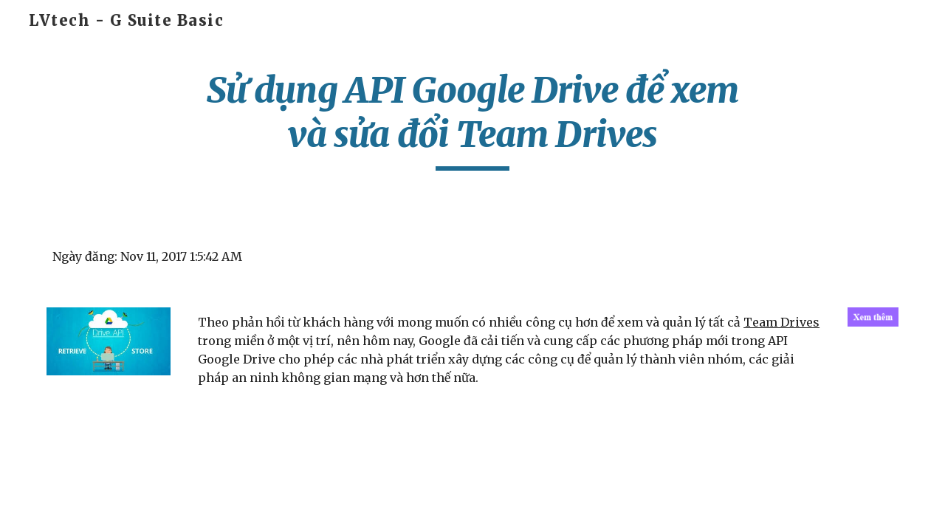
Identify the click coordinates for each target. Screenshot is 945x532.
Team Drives (781, 322)
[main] (472, 119)
